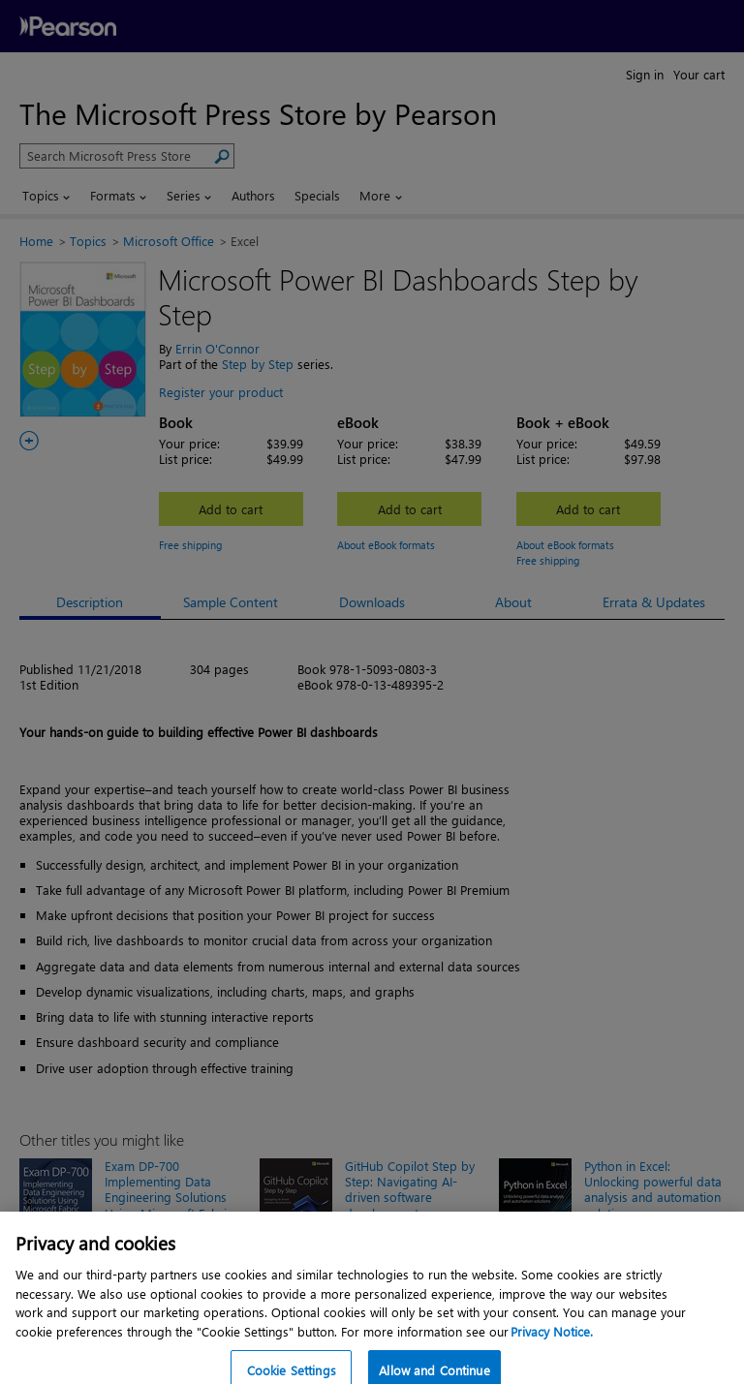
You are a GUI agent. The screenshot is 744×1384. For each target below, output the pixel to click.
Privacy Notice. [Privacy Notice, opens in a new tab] (552, 1345)
